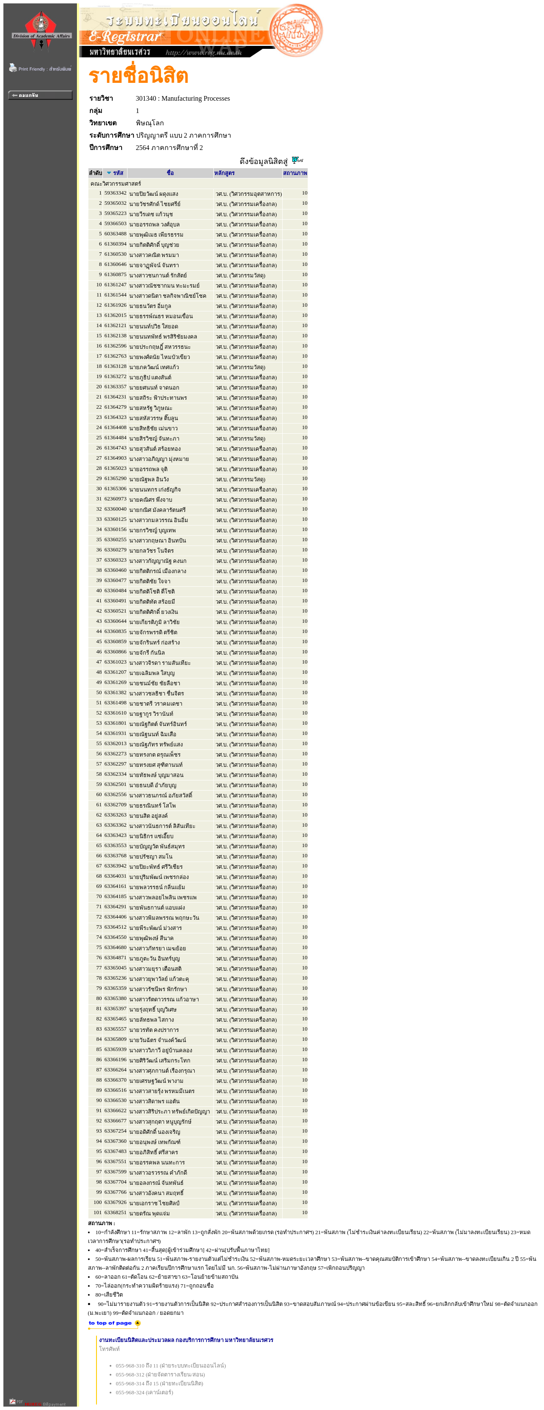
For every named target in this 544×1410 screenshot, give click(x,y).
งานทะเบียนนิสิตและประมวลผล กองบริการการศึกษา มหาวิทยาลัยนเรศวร (186, 1340)
